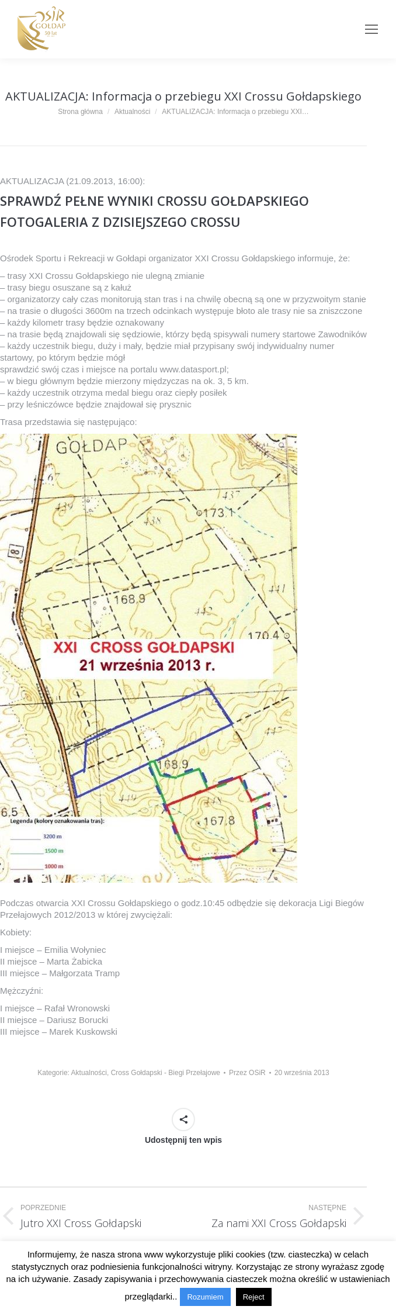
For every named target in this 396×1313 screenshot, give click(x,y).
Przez (247, 1073)
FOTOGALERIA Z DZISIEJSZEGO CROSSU (120, 221)
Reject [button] (254, 1297)
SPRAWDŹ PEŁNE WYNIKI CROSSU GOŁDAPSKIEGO (154, 200)
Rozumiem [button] (205, 1297)
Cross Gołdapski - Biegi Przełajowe (165, 1073)
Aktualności (89, 1073)
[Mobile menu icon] (371, 29)
